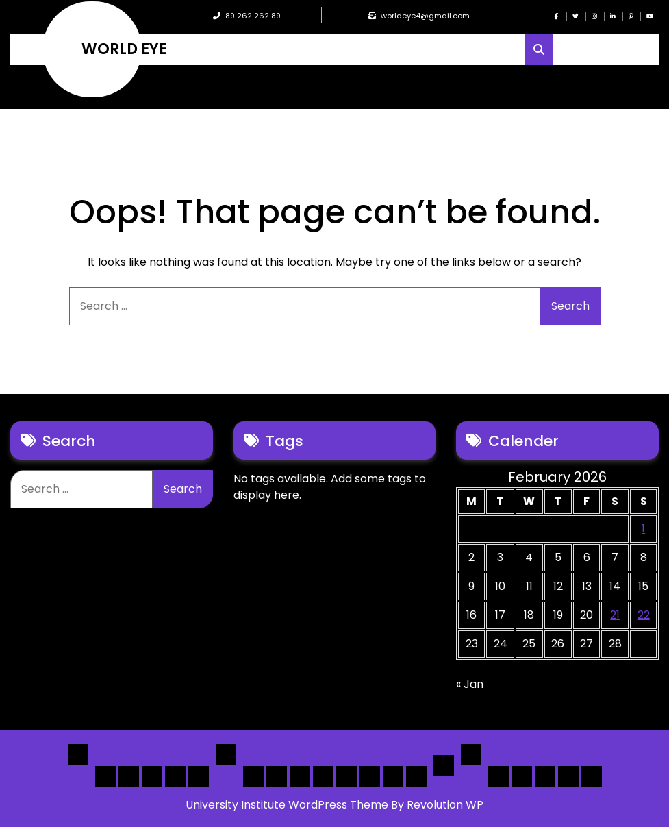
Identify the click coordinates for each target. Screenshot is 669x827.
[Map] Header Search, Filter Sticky (393, 776)
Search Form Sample (545, 776)
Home (78, 754)
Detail (443, 765)
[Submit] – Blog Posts (568, 776)
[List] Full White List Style (276, 776)
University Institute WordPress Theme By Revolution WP (334, 805)
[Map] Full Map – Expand (416, 776)
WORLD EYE (124, 49)
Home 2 (128, 776)
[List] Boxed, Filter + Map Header (253, 776)
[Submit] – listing (591, 776)
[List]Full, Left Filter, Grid (323, 776)
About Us (522, 776)
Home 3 (152, 776)
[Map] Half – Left (369, 776)
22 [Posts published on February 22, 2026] (644, 615)
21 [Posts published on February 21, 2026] (615, 615)
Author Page (498, 776)
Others (471, 754)
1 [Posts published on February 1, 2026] (643, 528)
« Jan (469, 684)
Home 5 (198, 776)
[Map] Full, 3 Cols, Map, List (346, 776)
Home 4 (175, 776)
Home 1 (105, 776)
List (226, 754)
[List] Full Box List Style (300, 776)
